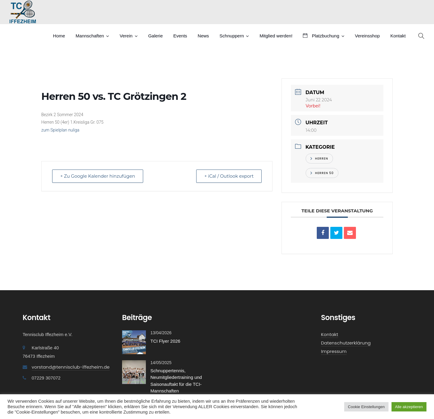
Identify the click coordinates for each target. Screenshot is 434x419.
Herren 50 (322, 173)
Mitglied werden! (275, 35)
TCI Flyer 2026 (165, 341)
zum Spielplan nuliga (60, 130)
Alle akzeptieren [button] (409, 407)
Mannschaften (90, 35)
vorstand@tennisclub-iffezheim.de (71, 367)
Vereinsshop (367, 35)
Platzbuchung (321, 35)
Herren (319, 158)
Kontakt (398, 35)
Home (59, 35)
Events (180, 35)
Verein (126, 35)
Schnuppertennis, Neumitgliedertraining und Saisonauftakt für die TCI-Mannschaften (176, 381)
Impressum (334, 351)
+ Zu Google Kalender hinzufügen (99, 176)
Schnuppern (231, 35)
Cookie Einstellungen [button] (366, 407)
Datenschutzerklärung (346, 343)
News (203, 35)
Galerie (155, 35)
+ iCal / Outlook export (228, 176)
